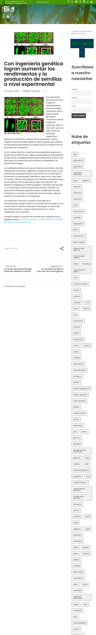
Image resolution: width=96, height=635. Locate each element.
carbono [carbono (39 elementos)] (76, 296)
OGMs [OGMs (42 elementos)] (75, 523)
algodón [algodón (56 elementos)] (86, 180)
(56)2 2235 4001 (43, 2)
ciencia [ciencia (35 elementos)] (86, 308)
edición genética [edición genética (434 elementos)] (80, 395)
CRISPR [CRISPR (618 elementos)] (76, 333)
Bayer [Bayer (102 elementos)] (75, 230)
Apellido (75, 98)
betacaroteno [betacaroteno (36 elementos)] (79, 236)
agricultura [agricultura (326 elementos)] (77, 166)
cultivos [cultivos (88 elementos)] (87, 345)
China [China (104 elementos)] (75, 308)
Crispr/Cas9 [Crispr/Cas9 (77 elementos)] (78, 339)
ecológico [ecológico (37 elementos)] (77, 376)
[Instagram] (79, 43)
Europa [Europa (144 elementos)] (76, 419)
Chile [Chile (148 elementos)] (87, 302)
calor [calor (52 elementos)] (75, 278)
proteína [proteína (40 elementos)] (76, 566)
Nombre (75, 89)
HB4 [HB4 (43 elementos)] (86, 464)
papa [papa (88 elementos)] (88, 529)
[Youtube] (85, 43)
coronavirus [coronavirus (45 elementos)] (78, 321)
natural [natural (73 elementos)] (76, 510)
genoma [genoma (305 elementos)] (76, 438)
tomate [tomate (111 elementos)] (76, 629)
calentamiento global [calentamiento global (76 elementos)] (79, 271)
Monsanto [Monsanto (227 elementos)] (77, 504)
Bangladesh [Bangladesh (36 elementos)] (78, 224)
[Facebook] (73, 43)
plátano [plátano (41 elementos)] (76, 559)
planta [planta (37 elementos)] (75, 553)
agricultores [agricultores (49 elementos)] (78, 160)
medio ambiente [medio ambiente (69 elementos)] (80, 482)
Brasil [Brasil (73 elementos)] (75, 264)
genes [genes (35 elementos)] (84, 431)
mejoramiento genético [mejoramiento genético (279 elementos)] (79, 489)
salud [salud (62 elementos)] (85, 584)
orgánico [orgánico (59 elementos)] (77, 529)
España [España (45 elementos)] (76, 407)
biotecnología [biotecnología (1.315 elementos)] (78, 242)
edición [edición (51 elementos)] (76, 382)
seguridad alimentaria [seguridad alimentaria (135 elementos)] (77, 597)
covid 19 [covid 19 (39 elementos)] (76, 327)
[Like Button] (44, 90)
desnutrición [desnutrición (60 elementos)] (78, 364)
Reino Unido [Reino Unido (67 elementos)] (78, 572)
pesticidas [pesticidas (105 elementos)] (77, 541)
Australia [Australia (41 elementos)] (76, 217)
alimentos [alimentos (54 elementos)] (77, 193)
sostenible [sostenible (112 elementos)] (77, 610)
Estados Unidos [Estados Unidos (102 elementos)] (79, 413)
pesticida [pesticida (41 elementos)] (77, 535)
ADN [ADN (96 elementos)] (75, 154)
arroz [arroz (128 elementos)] (75, 205)
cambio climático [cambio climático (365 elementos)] (80, 284)
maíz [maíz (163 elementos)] (88, 476)
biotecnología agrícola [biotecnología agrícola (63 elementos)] (78, 249)
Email (74, 106)
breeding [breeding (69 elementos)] (86, 264)
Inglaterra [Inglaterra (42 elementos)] (77, 476)
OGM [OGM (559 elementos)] (88, 516)
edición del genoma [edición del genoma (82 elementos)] (81, 388)
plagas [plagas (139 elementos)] (85, 547)
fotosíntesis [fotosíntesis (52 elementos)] (77, 425)
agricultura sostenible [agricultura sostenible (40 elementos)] (77, 174)
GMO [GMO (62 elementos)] (87, 458)
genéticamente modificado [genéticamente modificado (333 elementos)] (79, 451)
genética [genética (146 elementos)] (77, 444)
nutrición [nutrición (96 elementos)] (76, 516)
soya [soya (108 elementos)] (75, 617)
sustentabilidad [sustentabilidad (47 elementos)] (79, 623)
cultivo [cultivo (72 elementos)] (76, 345)
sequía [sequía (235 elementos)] (76, 604)
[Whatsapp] (82, 53)
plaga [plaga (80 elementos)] (75, 547)
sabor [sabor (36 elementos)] (75, 584)
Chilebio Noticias (31, 90)
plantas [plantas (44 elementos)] (87, 553)
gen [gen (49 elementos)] (74, 431)
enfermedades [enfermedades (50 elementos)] (79, 401)
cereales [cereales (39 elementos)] (76, 302)
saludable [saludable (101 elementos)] (77, 590)
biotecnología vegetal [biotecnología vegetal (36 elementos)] (78, 257)
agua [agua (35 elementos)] (75, 180)
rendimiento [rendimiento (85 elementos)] (78, 578)
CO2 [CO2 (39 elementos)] (75, 315)
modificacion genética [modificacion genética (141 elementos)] (78, 497)
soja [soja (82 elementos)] (85, 604)
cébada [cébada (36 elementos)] (76, 358)
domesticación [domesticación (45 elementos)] (79, 370)
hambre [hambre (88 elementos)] (76, 464)
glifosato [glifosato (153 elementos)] (76, 458)
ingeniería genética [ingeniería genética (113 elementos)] (81, 470)
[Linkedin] (91, 43)
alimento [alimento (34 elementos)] (76, 187)
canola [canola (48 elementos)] (76, 290)
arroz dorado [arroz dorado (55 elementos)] (78, 211)
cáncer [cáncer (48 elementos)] (76, 352)
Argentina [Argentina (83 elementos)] (77, 199)
